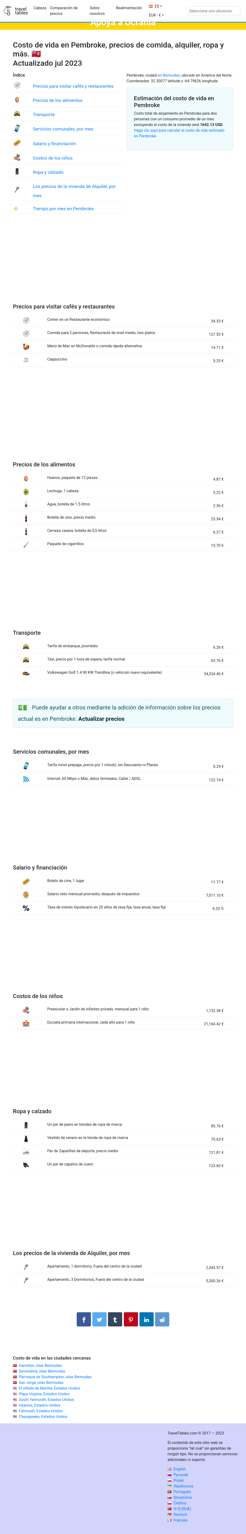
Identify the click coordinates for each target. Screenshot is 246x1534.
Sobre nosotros (97, 11)
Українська (180, 1486)
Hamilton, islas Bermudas (40, 1365)
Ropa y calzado (48, 172)
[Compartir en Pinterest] (131, 1319)
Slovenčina (180, 1497)
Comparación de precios (64, 11)
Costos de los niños (53, 158)
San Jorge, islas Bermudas (41, 1382)
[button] (156, 15)
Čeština (177, 1503)
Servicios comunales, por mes (63, 129)
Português (179, 1492)
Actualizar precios (101, 719)
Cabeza (40, 8)
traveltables (21, 11)
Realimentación (129, 8)
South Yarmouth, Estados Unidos (46, 1399)
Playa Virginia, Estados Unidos (44, 1394)
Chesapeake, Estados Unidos (43, 1416)
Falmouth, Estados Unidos (41, 1411)
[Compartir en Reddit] (162, 1319)
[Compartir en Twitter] (99, 1319)
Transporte (44, 114)
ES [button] (154, 6)
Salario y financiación (54, 143)
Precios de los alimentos (57, 100)
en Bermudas (169, 75)
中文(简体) (179, 1509)
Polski (176, 1480)
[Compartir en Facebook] (84, 1319)
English (177, 1469)
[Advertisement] (123, 263)
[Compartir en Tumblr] (115, 1319)
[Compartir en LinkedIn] (146, 1319)
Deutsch (177, 1514)
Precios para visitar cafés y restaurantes (73, 86)
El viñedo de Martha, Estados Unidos (49, 1388)
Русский (178, 1475)
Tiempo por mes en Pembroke (63, 208)
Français (178, 1520)
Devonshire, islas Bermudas (42, 1371)
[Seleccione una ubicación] (213, 10)
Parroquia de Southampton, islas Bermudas (55, 1377)
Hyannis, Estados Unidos (39, 1405)
